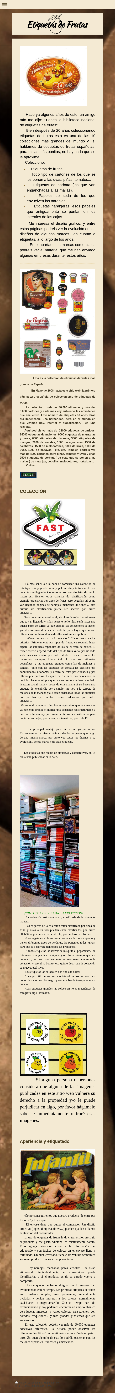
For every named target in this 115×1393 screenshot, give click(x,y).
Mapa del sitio (51, 1382)
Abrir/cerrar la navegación (57, 4)
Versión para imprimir (29, 1382)
